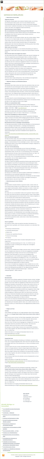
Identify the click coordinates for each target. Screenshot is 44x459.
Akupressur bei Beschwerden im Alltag (11, 418)
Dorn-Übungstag (6, 410)
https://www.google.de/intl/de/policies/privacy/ (28, 385)
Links (34, 454)
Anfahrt (16, 454)
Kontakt (12, 454)
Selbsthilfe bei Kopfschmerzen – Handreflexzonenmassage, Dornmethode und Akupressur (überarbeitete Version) (11, 443)
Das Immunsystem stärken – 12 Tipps (10, 430)
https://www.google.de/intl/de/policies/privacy (16, 335)
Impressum (21, 454)
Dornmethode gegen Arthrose (9, 446)
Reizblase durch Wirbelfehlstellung (10, 432)
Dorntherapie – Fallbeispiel (8, 412)
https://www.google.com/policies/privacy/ (16, 362)
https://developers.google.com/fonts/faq (15, 361)
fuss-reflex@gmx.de (22, 107)
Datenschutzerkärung (28, 454)
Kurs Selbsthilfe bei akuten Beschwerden (11, 408)
